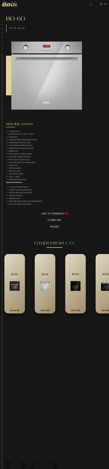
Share (54, 227)
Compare (54, 220)
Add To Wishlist (54, 214)
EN (91, 5)
